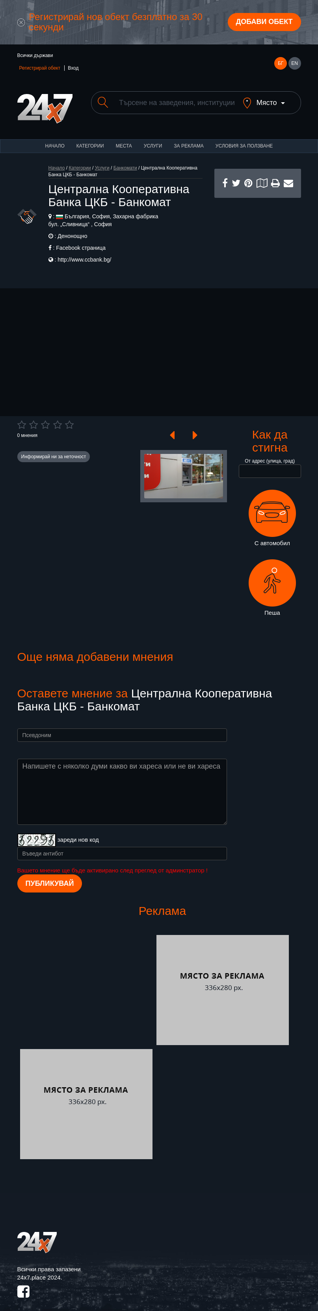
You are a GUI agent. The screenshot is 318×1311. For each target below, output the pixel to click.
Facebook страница (81, 241)
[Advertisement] (257, 230)
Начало (55, 139)
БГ (280, 63)
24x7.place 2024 (39, 1270)
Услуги (153, 139)
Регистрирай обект (39, 68)
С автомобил (272, 511)
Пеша (272, 581)
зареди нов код (78, 833)
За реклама (188, 139)
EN (294, 63)
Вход (73, 68)
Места (124, 139)
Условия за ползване (244, 139)
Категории (90, 139)
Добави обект (264, 22)
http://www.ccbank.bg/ (84, 253)
